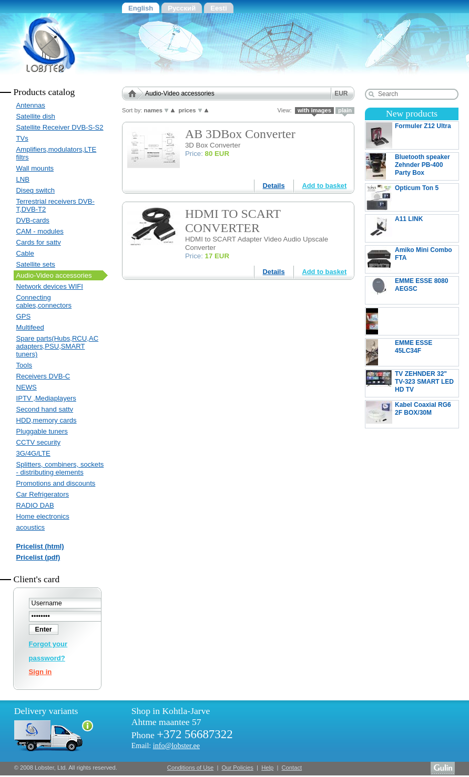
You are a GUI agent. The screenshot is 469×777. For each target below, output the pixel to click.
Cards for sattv (38, 242)
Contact (292, 767)
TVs (22, 138)
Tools (24, 365)
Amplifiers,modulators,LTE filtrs (56, 153)
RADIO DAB (35, 505)
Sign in (40, 672)
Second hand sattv (45, 409)
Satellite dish (35, 116)
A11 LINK (412, 228)
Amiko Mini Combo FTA (411, 259)
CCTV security (38, 442)
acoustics (30, 527)
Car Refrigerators (42, 494)
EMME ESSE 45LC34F (412, 352)
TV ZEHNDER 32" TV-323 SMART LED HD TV (412, 383)
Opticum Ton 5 (412, 197)
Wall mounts (35, 168)
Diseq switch (35, 190)
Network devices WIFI (49, 286)
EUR (341, 93)
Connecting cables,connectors (44, 301)
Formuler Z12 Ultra (412, 135)
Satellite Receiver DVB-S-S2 (60, 127)
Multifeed (30, 327)
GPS (23, 316)
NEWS (26, 387)
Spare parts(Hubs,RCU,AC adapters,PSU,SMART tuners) (57, 346)
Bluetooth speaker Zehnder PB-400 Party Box (408, 166)
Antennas (30, 105)
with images (314, 110)
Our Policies (237, 767)
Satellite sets (35, 264)
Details (274, 186)
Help (267, 767)
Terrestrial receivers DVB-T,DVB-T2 (55, 205)
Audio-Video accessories (54, 275)
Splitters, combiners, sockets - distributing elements (60, 468)
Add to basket (324, 186)
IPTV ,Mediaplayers (46, 398)
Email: (165, 745)
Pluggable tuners (42, 431)
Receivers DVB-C (43, 376)
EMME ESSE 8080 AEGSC (412, 290)
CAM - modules (40, 231)
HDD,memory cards (46, 420)
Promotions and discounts (56, 483)
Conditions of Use (190, 767)
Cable (25, 253)
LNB (23, 179)
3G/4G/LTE (33, 453)
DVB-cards (32, 220)
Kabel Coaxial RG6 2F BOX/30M (412, 414)
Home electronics (42, 516)
